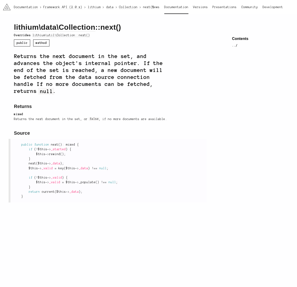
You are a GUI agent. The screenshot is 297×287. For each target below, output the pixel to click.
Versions (200, 7)
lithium (26, 27)
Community (249, 7)
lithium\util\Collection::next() (61, 35)
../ (235, 45)
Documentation (176, 7)
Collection (77, 27)
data (48, 27)
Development (273, 7)
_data (55, 163)
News (156, 7)
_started (58, 149)
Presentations (225, 7)
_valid (47, 168)
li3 (5, 5)
